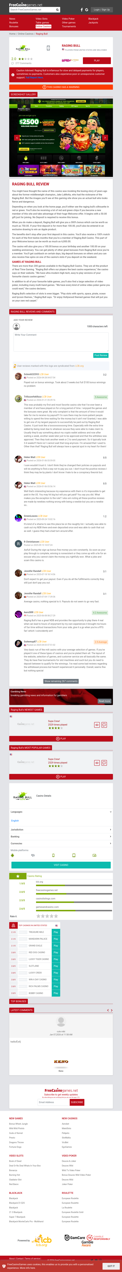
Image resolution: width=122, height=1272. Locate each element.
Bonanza (13, 1177)
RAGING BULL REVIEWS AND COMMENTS (32, 311)
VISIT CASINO (61, 871)
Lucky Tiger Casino (39, 966)
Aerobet (65, 1131)
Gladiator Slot (15, 1187)
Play (56, 939)
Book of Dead (15, 1168)
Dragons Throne (16, 1149)
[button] (17, 137)
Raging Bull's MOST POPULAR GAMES (30, 754)
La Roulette (67, 1215)
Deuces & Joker (69, 1168)
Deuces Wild (67, 1173)
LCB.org (79, 366)
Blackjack (93, 18)
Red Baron (14, 1191)
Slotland (34, 973)
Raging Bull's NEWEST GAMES (26, 716)
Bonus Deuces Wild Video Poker (76, 1182)
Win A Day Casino (38, 987)
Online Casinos (43, 26)
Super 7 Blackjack (17, 1224)
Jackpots (93, 22)
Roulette (13, 22)
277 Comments (23, 63)
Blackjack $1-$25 (17, 1210)
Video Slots (42, 18)
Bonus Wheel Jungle (18, 1131)
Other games (68, 22)
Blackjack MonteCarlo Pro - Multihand (26, 1229)
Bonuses (13, 26)
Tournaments (69, 26)
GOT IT (111, 1266)
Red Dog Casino (37, 959)
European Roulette (70, 1205)
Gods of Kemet (16, 1140)
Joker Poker (67, 1191)
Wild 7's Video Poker (71, 1177)
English (15, 827)
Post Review (100, 355)
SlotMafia (66, 1145)
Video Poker (68, 18)
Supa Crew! (54, 727)
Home (12, 33)
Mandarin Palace (38, 946)
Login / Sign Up (102, 9)
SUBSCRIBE (77, 1109)
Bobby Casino (36, 1000)
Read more (104, 707)
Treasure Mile (36, 939)
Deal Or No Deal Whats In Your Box (25, 1173)
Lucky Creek (35, 980)
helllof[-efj (16, 1049)
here (32, 1268)
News (12, 18)
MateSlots (66, 1135)
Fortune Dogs (15, 1154)
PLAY (97, 60)
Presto (12, 1145)
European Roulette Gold (72, 1219)
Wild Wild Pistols (16, 1135)
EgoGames (67, 1154)
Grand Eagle (35, 953)
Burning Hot (14, 1182)
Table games (42, 22)
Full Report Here (34, 77)
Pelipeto (65, 1140)
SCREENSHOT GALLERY (23, 94)
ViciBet (65, 1149)
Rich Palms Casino (38, 993)
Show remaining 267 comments (61, 687)
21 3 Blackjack (15, 1219)
